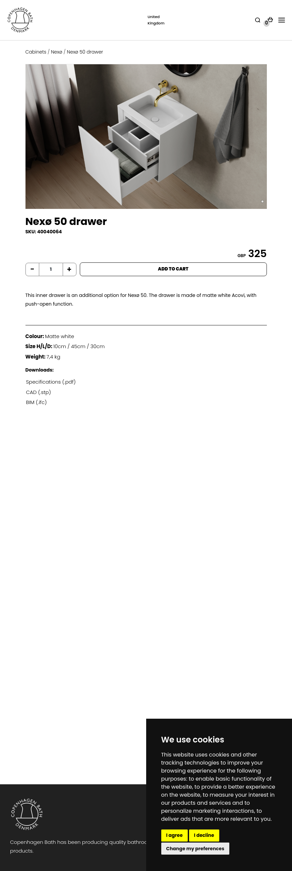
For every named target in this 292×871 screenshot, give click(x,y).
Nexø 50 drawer (85, 52)
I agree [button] (174, 835)
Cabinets (36, 52)
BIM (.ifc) (36, 402)
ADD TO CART (173, 269)
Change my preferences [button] (195, 848)
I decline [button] (204, 835)
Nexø (56, 52)
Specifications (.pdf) (51, 381)
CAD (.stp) (38, 392)
